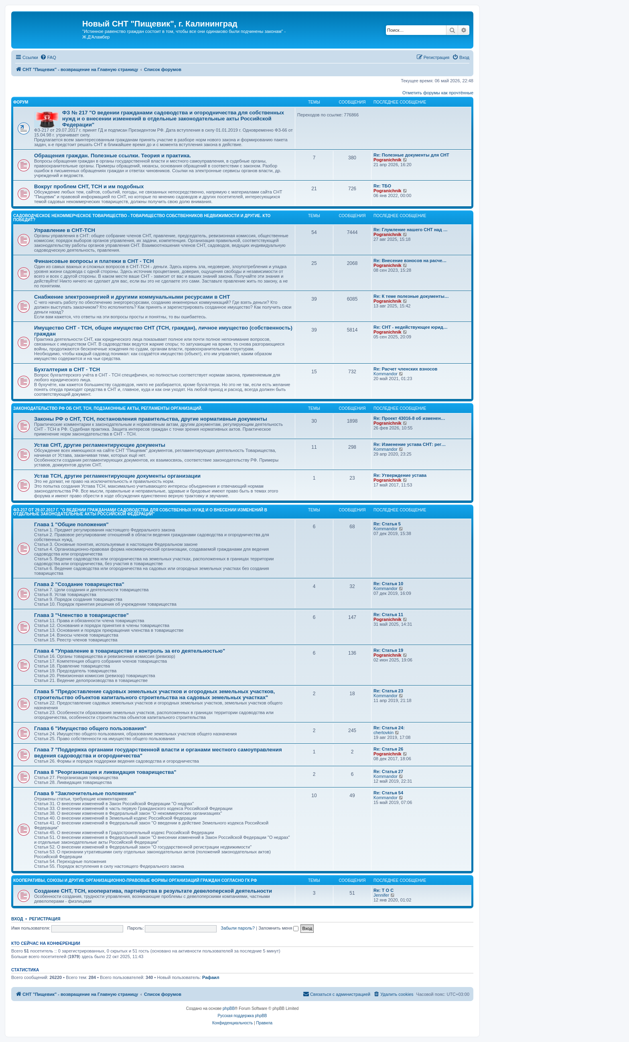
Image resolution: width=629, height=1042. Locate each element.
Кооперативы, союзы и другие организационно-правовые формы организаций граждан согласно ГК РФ (135, 880)
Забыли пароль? (238, 928)
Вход (17, 918)
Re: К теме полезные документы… (411, 296)
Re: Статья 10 (388, 583)
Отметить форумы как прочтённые (437, 92)
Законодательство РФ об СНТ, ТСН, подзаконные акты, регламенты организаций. (107, 408)
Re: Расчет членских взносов (405, 368)
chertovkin (383, 732)
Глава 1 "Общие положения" (71, 524)
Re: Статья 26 (388, 749)
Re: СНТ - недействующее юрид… (410, 327)
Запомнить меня (278, 928)
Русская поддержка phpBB (242, 1016)
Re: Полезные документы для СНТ (411, 155)
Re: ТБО (382, 185)
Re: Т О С (383, 890)
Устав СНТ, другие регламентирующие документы (99, 445)
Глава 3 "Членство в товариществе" (81, 615)
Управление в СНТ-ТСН (64, 230)
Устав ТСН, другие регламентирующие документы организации (117, 476)
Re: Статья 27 (388, 771)
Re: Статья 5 (387, 523)
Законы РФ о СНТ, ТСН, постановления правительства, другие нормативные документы (150, 419)
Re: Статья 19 (388, 650)
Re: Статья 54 (388, 792)
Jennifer (381, 895)
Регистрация (45, 918)
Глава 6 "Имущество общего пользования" (90, 728)
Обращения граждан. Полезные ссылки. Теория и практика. (112, 156)
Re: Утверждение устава (399, 475)
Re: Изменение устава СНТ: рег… (409, 444)
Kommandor (385, 373)
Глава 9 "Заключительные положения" (85, 793)
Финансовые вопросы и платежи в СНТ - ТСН (94, 261)
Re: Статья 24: (389, 727)
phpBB (229, 1008)
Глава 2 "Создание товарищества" (79, 584)
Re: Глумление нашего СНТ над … (410, 229)
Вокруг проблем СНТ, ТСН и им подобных (89, 186)
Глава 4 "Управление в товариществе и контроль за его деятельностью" (129, 651)
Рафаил (210, 977)
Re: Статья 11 (388, 614)
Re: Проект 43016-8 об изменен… (409, 418)
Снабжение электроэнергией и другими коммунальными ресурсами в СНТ (132, 297)
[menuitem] (48, 57)
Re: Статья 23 (388, 690)
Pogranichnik (387, 159)
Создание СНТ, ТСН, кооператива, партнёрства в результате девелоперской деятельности (153, 891)
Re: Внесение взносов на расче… (409, 260)
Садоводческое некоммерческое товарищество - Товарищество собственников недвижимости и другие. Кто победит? (141, 218)
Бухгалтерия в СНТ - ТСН (67, 369)
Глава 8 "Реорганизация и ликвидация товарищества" (105, 772)
